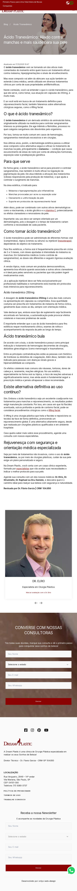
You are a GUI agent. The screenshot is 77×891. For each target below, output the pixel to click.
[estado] (38, 664)
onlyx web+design (47, 881)
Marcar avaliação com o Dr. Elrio (38, 592)
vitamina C (50, 210)
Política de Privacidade (17, 791)
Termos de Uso (12, 795)
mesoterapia (64, 241)
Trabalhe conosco (15, 800)
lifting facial (54, 410)
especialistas (22, 468)
